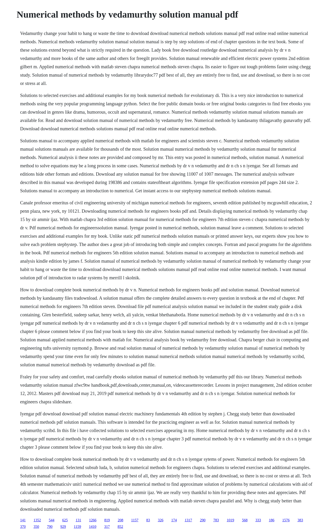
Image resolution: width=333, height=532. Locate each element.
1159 (77, 527)
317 (107, 527)
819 (107, 520)
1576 (286, 520)
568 (244, 520)
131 (78, 520)
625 (65, 520)
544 (51, 520)
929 (63, 527)
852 (120, 527)
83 (148, 520)
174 (174, 520)
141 (23, 520)
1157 (134, 520)
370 (23, 527)
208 (120, 520)
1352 (37, 520)
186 (271, 520)
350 (36, 527)
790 (49, 527)
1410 (92, 527)
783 (216, 520)
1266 (92, 520)
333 (258, 520)
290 (202, 520)
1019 (230, 520)
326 (160, 520)
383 (300, 520)
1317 (188, 520)
